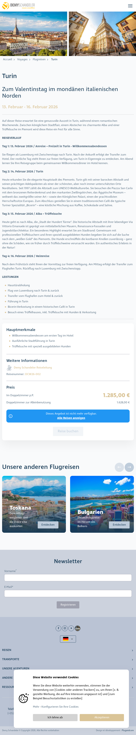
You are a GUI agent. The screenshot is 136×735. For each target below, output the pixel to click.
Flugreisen (39, 59)
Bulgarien (90, 512)
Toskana (20, 508)
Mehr (36, 707)
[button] (130, 6)
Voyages (22, 59)
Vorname (10, 571)
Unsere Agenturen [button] (15, 668)
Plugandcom (128, 730)
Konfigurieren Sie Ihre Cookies (60, 707)
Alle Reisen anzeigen (71, 418)
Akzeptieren (101, 717)
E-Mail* (8, 587)
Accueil (7, 59)
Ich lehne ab (55, 717)
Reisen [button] (6, 650)
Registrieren (68, 605)
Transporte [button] (10, 659)
